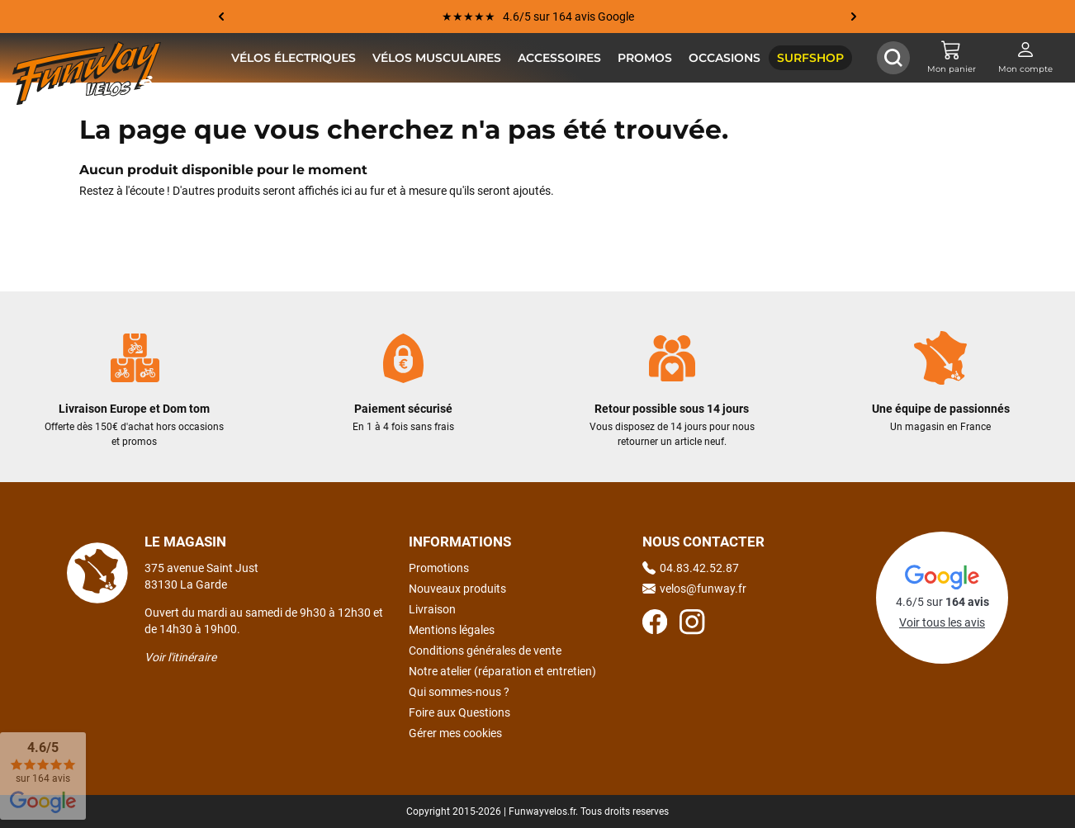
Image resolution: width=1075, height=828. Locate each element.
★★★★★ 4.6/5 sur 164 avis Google (538, 16)
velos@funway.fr (694, 588)
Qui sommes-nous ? (459, 691)
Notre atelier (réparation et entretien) (502, 671)
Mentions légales (452, 629)
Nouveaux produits (457, 588)
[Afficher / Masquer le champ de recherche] (893, 58)
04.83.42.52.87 (690, 568)
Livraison (432, 609)
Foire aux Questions (459, 712)
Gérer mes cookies (455, 733)
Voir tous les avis (942, 622)
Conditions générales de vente (485, 650)
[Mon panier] (951, 58)
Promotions (439, 568)
